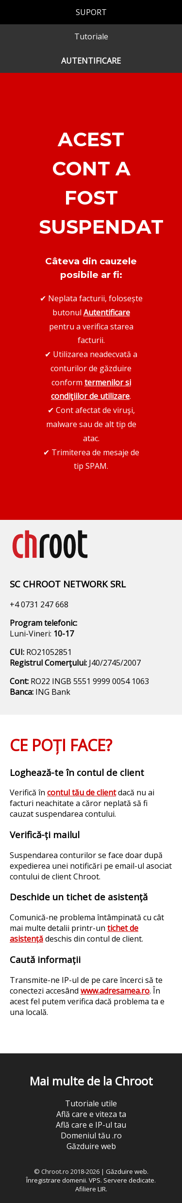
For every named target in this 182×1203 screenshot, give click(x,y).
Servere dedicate (128, 1180)
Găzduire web (91, 1146)
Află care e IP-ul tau (91, 1124)
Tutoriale (91, 36)
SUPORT (91, 12)
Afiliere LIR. (91, 1189)
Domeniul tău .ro (91, 1135)
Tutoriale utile (91, 1103)
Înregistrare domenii (56, 1180)
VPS (94, 1180)
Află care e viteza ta (91, 1114)
